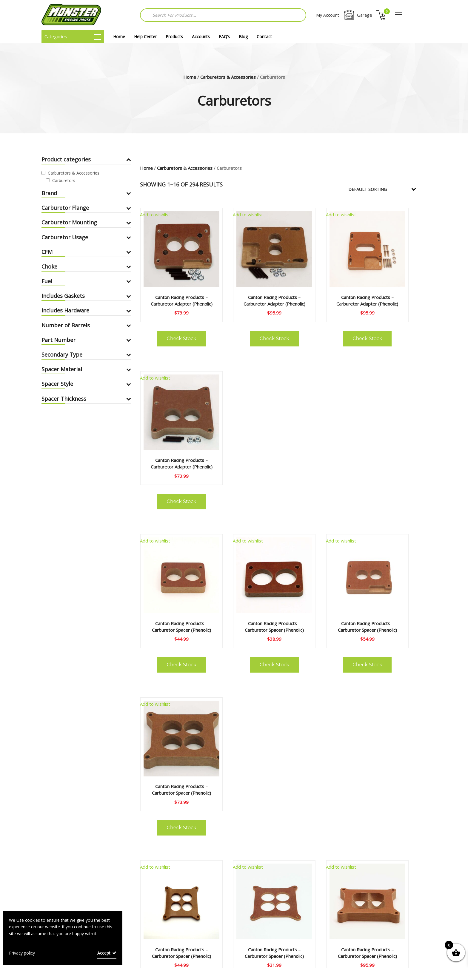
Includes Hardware (86, 310)
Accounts (201, 36)
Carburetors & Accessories (228, 77)
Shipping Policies (202, 917)
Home (119, 36)
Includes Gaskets (86, 295)
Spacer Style (86, 383)
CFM (86, 251)
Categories (72, 36)
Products (174, 36)
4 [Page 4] (263, 822)
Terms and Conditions (208, 896)
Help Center (145, 36)
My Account (327, 15)
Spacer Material (86, 369)
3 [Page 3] (248, 822)
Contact (264, 36)
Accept (103, 953)
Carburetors (63, 180)
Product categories (86, 159)
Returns (68, 907)
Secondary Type (86, 354)
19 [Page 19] (326, 822)
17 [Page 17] (291, 822)
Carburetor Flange (86, 207)
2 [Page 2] (234, 822)
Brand (86, 193)
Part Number (86, 339)
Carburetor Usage (86, 237)
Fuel (86, 281)
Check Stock (171, 325)
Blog (243, 36)
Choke (86, 266)
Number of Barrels (86, 325)
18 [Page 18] (308, 822)
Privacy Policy (198, 907)
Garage (357, 15)
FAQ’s (224, 36)
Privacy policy (22, 953)
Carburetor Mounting (86, 222)
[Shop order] (386, 189)
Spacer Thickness (86, 398)
